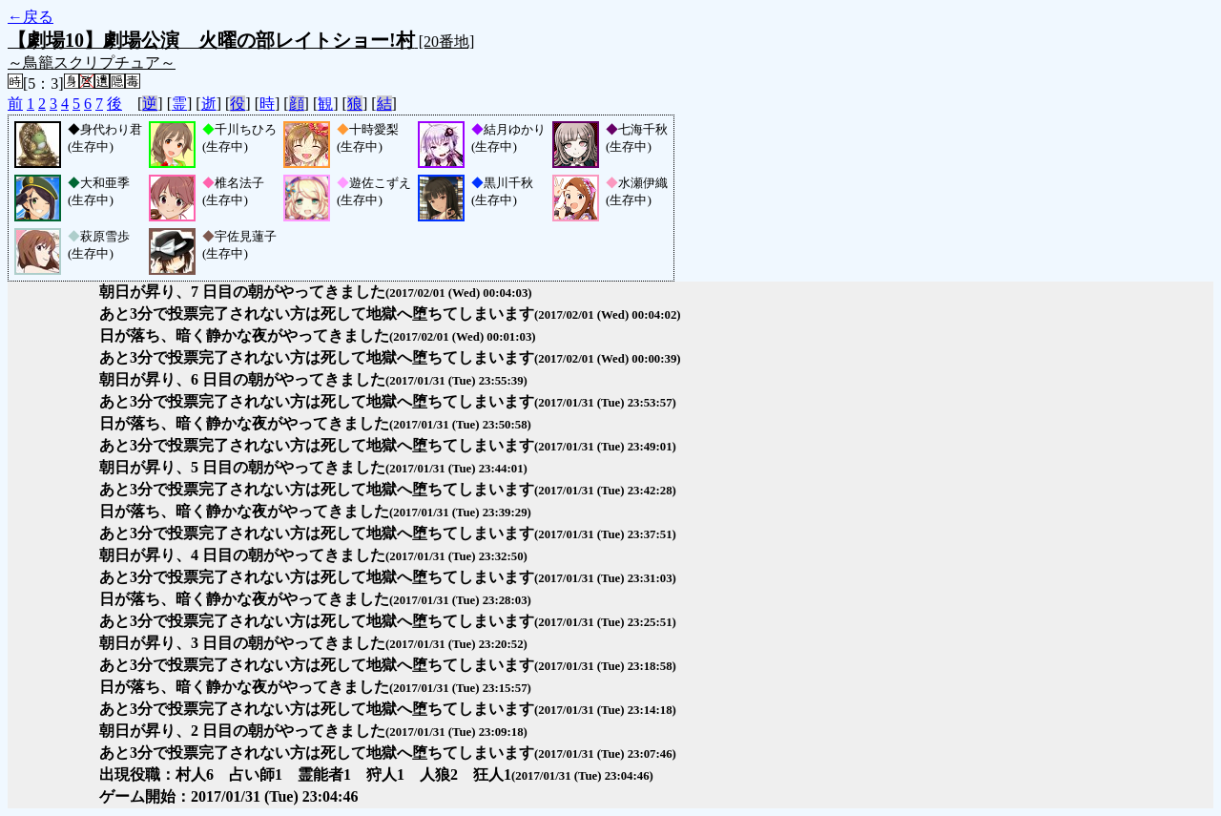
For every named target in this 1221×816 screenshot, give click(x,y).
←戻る (30, 17)
